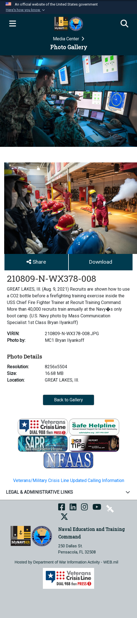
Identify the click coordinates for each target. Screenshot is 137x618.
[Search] (124, 24)
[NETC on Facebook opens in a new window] (61, 508)
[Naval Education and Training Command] (31, 535)
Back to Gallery (68, 399)
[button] (26, 10)
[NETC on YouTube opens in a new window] (96, 508)
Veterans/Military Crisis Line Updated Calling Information (68, 480)
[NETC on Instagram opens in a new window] (84, 508)
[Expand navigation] (12, 24)
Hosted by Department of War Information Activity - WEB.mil (66, 562)
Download (100, 262)
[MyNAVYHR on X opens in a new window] (64, 518)
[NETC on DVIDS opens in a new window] (110, 508)
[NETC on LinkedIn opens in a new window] (73, 508)
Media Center (66, 38)
